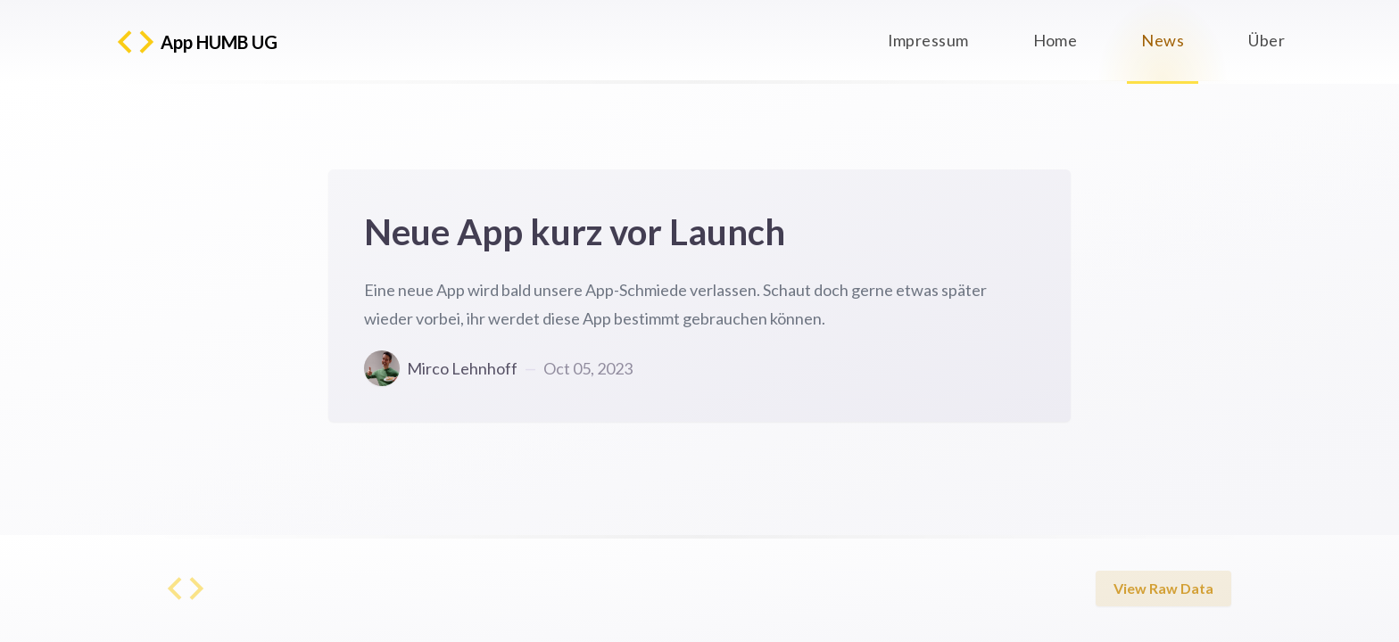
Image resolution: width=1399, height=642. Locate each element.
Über (1266, 40)
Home (1055, 40)
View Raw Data (1163, 588)
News (1162, 40)
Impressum (928, 40)
